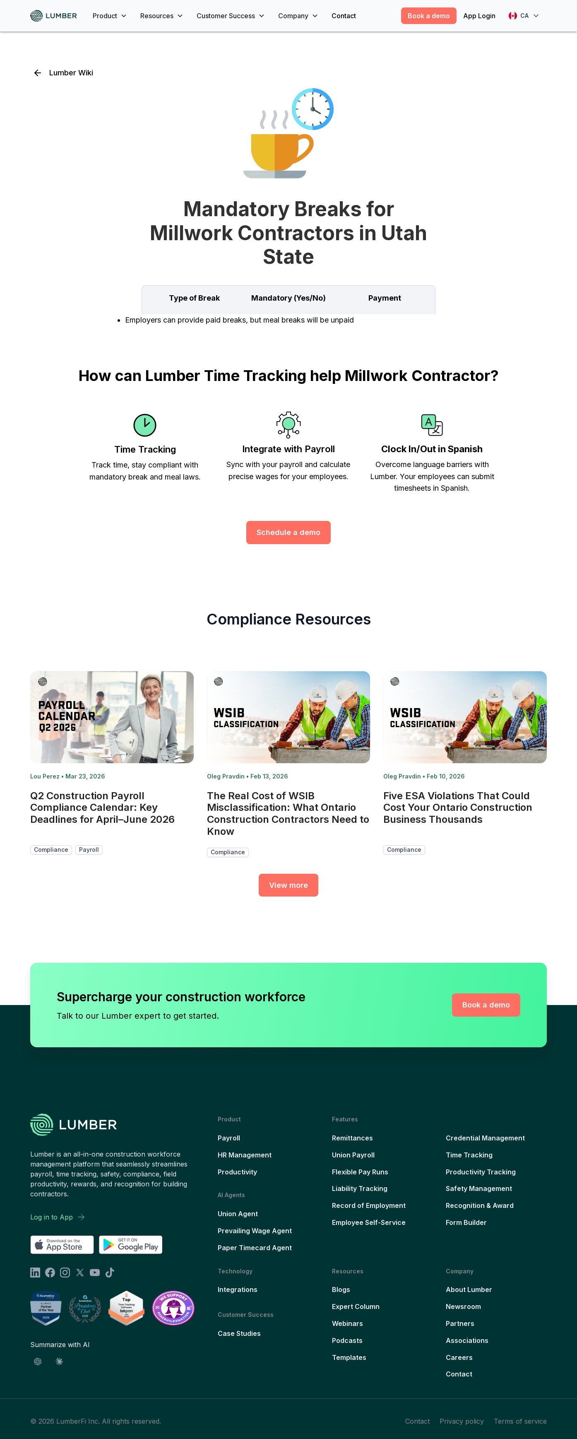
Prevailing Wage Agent (255, 1231)
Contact (344, 16)
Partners (460, 1323)
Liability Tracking (359, 1188)
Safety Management (479, 1188)
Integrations (237, 1289)
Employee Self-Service (369, 1222)
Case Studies (239, 1333)
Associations (467, 1340)
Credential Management (485, 1138)
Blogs (341, 1289)
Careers (459, 1357)
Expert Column (356, 1306)
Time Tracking (469, 1155)
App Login (479, 16)
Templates (349, 1357)
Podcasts (347, 1340)
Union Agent (238, 1214)
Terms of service (520, 1421)
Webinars (347, 1323)
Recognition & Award (480, 1205)
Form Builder (466, 1222)
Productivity (237, 1172)
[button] (110, 15)
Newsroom (463, 1306)
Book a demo (429, 16)
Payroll (229, 1138)
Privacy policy (462, 1421)
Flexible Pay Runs (360, 1172)
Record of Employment (369, 1205)
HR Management (245, 1155)
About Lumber (469, 1289)
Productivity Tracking (481, 1172)
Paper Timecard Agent (255, 1248)
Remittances (352, 1138)
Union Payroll (353, 1155)
